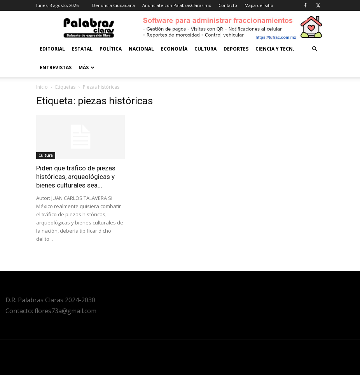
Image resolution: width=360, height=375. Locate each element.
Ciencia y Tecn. (274, 49)
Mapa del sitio (259, 5)
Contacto (227, 5)
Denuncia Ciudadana (113, 5)
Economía (174, 49)
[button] (314, 49)
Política (111, 49)
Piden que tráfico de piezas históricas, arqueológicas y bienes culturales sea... (75, 176)
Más (86, 67)
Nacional (141, 49)
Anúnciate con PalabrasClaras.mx (176, 5)
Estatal (82, 49)
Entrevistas (56, 67)
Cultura (205, 49)
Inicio (42, 87)
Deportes (236, 49)
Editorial (52, 49)
